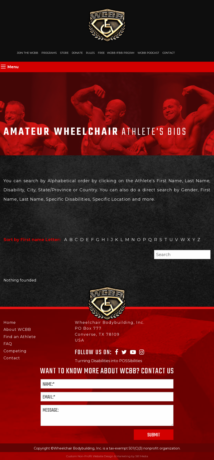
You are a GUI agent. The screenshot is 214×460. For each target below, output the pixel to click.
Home (9, 322)
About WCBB (17, 329)
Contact (168, 52)
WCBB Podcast (148, 52)
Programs (49, 52)
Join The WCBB (27, 52)
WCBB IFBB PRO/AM (120, 52)
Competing (15, 351)
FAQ (7, 344)
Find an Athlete (19, 337)
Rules (90, 52)
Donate (77, 52)
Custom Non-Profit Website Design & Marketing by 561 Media (107, 456)
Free (101, 52)
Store (64, 52)
